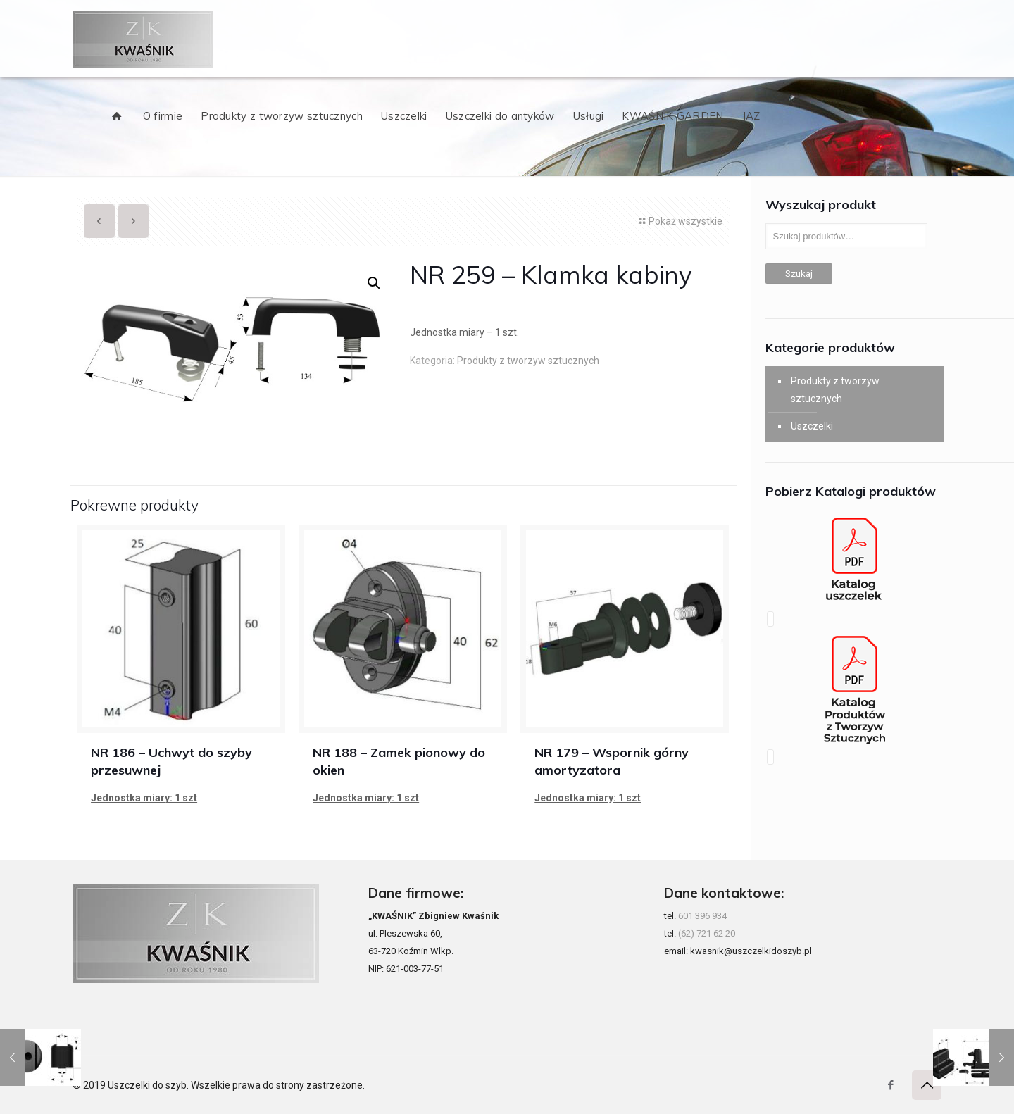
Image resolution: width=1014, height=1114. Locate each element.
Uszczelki (812, 426)
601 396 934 (702, 915)
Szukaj (799, 273)
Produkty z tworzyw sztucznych (528, 360)
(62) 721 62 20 (706, 933)
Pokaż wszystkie (679, 221)
